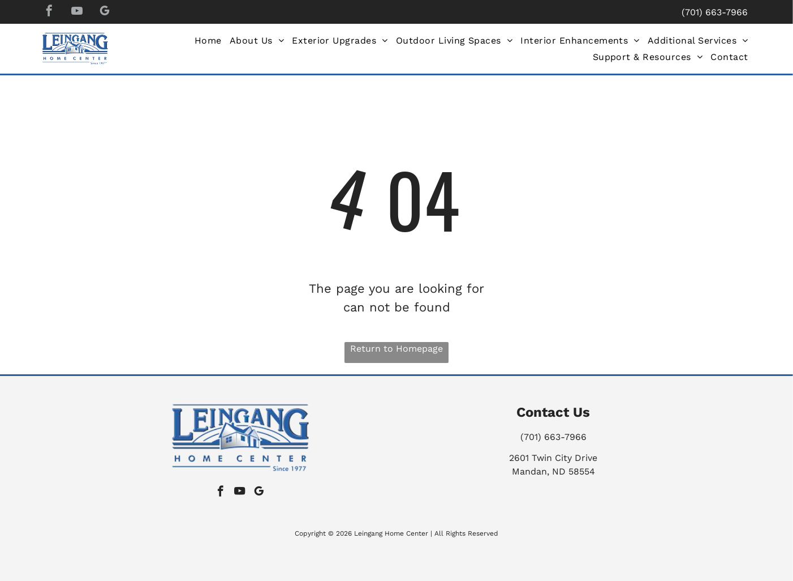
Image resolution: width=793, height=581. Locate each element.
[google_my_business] (104, 12)
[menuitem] (208, 40)
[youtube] (76, 12)
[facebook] (49, 12)
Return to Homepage (396, 348)
